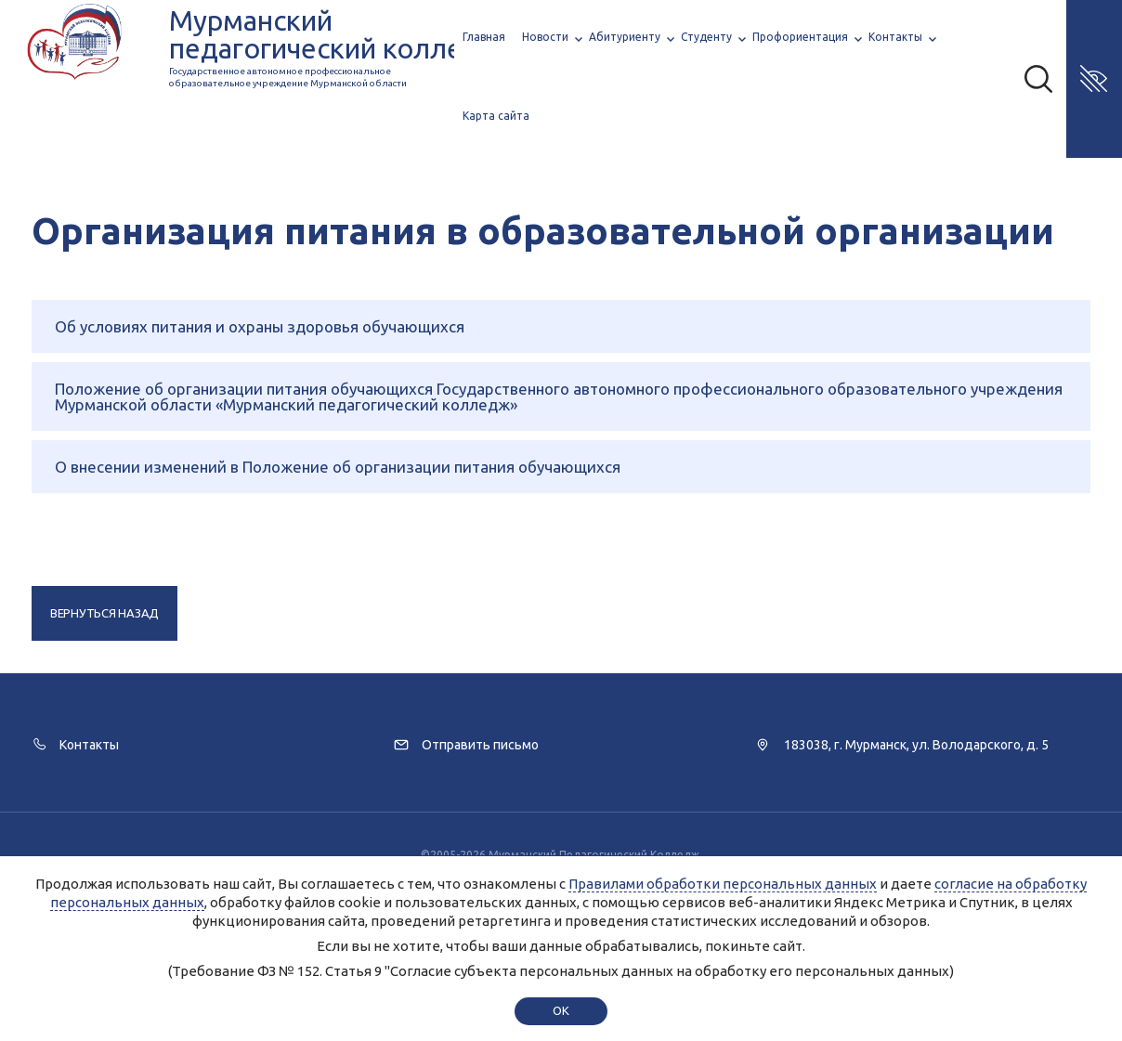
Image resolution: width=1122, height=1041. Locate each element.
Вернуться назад (104, 612)
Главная (484, 37)
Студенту (706, 37)
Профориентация (800, 37)
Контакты (895, 37)
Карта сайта (496, 116)
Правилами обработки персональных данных (722, 883)
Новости (545, 37)
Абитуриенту (624, 37)
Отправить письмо (480, 744)
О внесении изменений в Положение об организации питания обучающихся (337, 466)
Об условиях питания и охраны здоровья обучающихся (259, 326)
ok (560, 1010)
